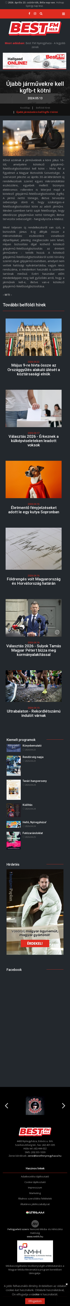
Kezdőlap (25, 107)
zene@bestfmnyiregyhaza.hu (44, 1155)
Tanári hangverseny (35, 780)
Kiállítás (27, 804)
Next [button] (63, 1104)
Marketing (35, 1193)
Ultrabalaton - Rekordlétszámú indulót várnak (33, 713)
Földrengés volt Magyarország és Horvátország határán (33, 581)
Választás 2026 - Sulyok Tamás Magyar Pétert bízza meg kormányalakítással (33, 650)
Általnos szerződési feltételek (35, 1198)
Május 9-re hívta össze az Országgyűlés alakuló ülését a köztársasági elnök (33, 369)
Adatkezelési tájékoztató (35, 1176)
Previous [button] (6, 1104)
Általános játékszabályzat (35, 1204)
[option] (35, 1105)
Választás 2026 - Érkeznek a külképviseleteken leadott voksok (34, 440)
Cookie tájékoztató (35, 1182)
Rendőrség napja (33, 757)
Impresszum (35, 1187)
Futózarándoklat (33, 833)
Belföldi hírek (43, 107)
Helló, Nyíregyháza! (34, 822)
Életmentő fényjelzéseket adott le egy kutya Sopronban (33, 509)
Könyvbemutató (32, 745)
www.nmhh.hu (35, 1236)
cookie (35, 1294)
